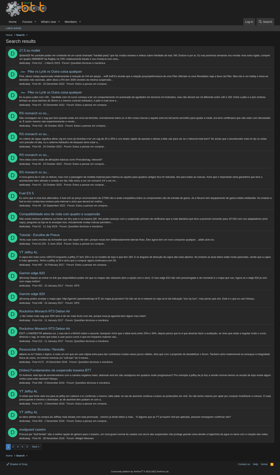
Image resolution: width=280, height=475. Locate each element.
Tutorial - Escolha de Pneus (39, 235)
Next (34, 446)
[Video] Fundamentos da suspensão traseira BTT (55, 370)
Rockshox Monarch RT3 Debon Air (44, 311)
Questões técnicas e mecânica (88, 63)
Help (255, 464)
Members (71, 21)
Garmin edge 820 (32, 273)
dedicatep (24, 63)
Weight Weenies (84, 438)
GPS (76, 285)
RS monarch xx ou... (34, 113)
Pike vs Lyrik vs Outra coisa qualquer (50, 71)
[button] (35, 21)
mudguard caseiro (32, 429)
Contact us (244, 464)
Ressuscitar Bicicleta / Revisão (41, 349)
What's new (48, 21)
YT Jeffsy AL (28, 252)
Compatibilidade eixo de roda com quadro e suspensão (59, 214)
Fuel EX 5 (26, 193)
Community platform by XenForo (140, 471)
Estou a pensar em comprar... (91, 83)
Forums (27, 21)
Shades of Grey (17, 464)
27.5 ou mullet (29, 50)
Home (13, 21)
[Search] (265, 21)
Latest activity (13, 28)
